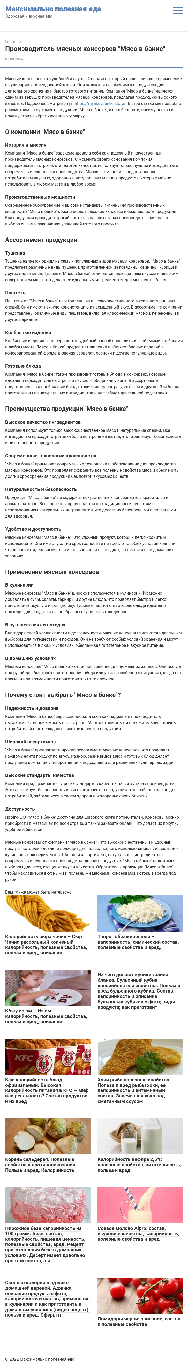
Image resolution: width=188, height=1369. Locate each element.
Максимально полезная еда (53, 9)
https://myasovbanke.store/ (100, 103)
